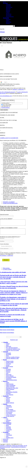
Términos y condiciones (5, 447)
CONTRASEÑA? (5, 107)
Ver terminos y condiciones (6, 257)
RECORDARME (7, 105)
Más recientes (6, 270)
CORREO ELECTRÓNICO (8, 100)
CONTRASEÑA (5, 103)
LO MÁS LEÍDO (7, 271)
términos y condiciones (18, 89)
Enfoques (2, 32)
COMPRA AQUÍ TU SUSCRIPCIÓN (9, 138)
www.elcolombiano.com (6, 95)
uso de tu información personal (7, 92)
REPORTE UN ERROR (9, 202)
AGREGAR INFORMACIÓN (10, 203)
